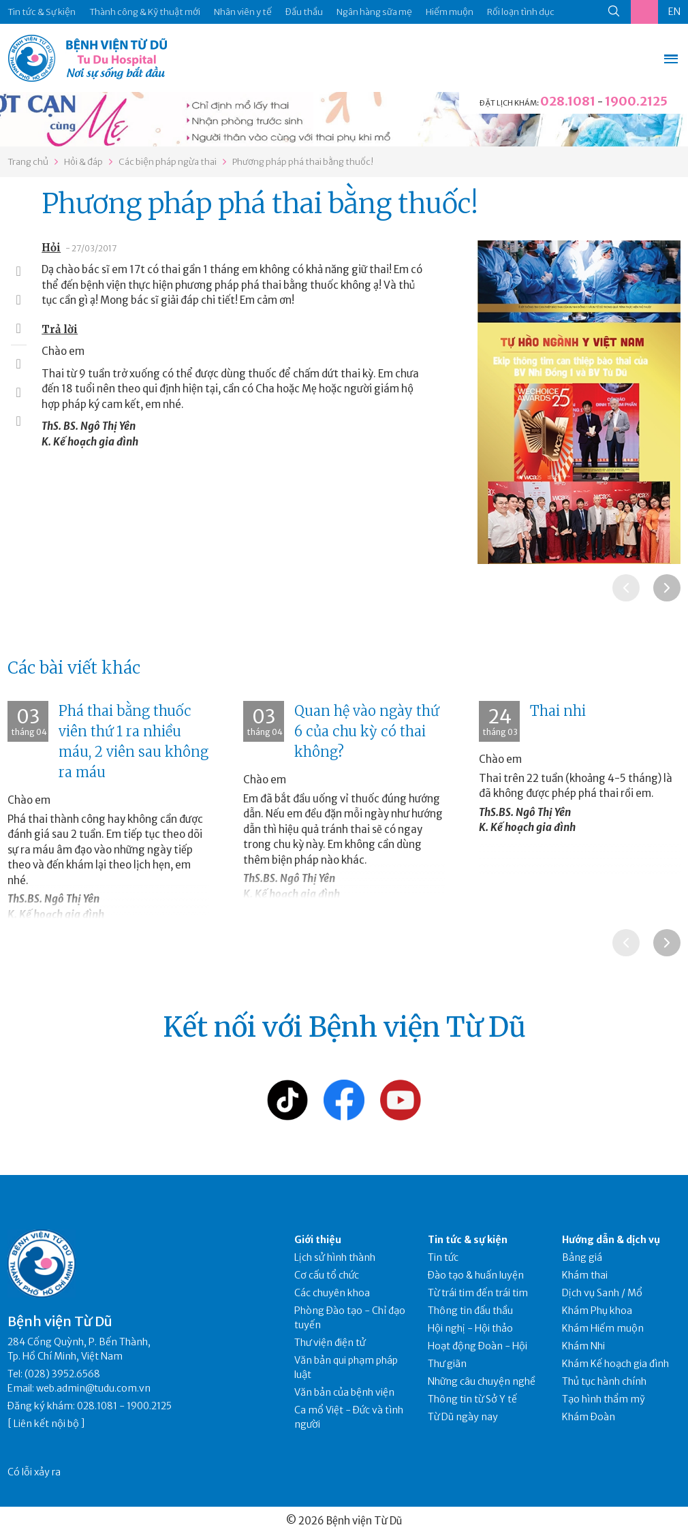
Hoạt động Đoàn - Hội (477, 1346)
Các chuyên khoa (332, 1293)
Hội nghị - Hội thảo (470, 1328)
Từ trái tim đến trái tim (478, 1293)
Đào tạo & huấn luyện (476, 1275)
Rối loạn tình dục (520, 12)
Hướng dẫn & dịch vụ (611, 1240)
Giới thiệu (317, 1240)
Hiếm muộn (449, 12)
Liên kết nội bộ (46, 1423)
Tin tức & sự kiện (467, 1240)
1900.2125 (636, 101)
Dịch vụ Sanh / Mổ (602, 1293)
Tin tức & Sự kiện (41, 12)
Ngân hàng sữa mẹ (374, 12)
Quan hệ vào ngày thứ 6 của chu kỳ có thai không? (366, 731)
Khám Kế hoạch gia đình (615, 1364)
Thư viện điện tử (330, 1342)
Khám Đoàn (588, 1417)
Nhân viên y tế (243, 12)
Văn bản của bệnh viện (344, 1392)
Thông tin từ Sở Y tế (472, 1399)
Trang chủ (27, 162)
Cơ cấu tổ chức (326, 1275)
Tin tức (443, 1257)
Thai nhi (558, 710)
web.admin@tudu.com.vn (93, 1388)
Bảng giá (582, 1257)
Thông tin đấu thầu (470, 1310)
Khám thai (585, 1275)
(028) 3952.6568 (62, 1374)
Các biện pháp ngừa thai (168, 162)
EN (674, 11)
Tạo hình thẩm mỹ (603, 1399)
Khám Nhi (583, 1346)
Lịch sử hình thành (334, 1257)
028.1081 (567, 101)
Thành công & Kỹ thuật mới (144, 12)
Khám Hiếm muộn (603, 1328)
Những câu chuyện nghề (481, 1381)
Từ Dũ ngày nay (463, 1417)
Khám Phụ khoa (597, 1310)
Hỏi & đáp (83, 162)
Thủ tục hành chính (604, 1381)
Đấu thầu (304, 12)
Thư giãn (447, 1364)
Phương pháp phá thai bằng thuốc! (302, 162)
